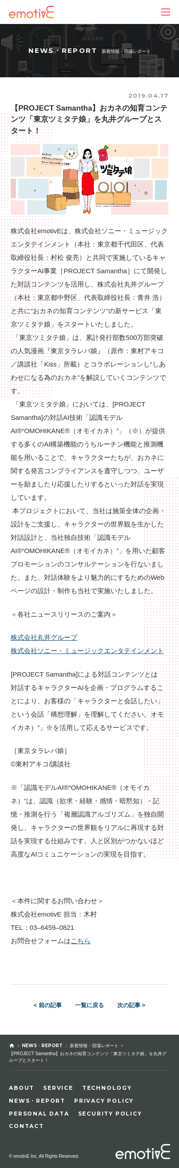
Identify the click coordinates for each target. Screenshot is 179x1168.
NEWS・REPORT (37, 1100)
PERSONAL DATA (39, 1113)
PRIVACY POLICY (104, 1100)
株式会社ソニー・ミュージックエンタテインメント (87, 650)
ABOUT (21, 1087)
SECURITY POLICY (110, 1113)
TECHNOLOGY (107, 1087)
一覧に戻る (89, 1005)
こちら (81, 941)
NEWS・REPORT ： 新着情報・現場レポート (70, 1045)
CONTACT (26, 1126)
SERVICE (58, 1087)
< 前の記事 (48, 1005)
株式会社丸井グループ (44, 637)
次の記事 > (131, 1005)
